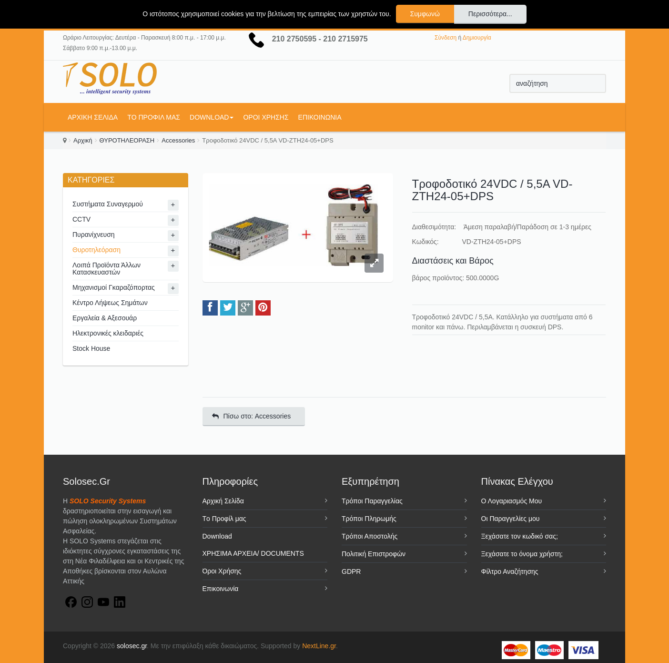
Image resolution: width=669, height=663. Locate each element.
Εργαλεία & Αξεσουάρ (104, 318)
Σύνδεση (445, 37)
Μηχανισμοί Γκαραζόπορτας (113, 287)
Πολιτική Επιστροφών (373, 554)
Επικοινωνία (320, 117)
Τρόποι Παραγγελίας (372, 501)
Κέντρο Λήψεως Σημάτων (110, 302)
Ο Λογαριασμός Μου (511, 501)
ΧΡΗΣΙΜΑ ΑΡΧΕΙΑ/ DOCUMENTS (253, 553)
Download (211, 117)
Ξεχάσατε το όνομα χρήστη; (522, 554)
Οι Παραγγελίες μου (510, 518)
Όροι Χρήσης (265, 117)
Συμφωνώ (425, 14)
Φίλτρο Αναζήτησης (509, 571)
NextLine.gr (319, 646)
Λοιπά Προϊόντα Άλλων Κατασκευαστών (106, 268)
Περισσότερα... (490, 14)
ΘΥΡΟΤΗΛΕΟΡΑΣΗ (127, 140)
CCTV (81, 219)
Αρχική (82, 140)
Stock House (91, 348)
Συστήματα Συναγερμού (107, 204)
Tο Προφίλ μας (153, 117)
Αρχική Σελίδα (93, 117)
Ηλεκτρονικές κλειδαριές (107, 333)
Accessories (178, 140)
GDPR (351, 571)
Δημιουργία (477, 37)
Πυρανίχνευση (93, 234)
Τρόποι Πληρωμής (369, 518)
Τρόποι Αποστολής (369, 536)
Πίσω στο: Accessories (251, 416)
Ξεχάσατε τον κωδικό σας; (519, 536)
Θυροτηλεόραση (96, 250)
